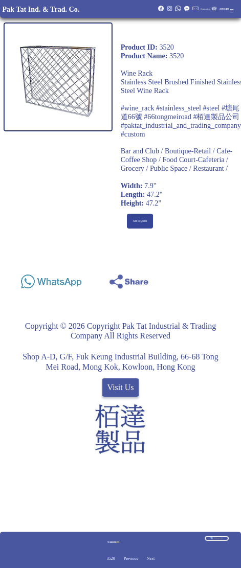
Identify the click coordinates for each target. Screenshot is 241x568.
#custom (133, 134)
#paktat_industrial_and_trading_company (181, 125)
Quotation (205, 9)
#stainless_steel (178, 108)
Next (151, 558)
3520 (111, 558)
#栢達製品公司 (216, 116)
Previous (131, 558)
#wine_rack (138, 108)
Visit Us (120, 387)
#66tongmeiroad (167, 116)
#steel (211, 108)
